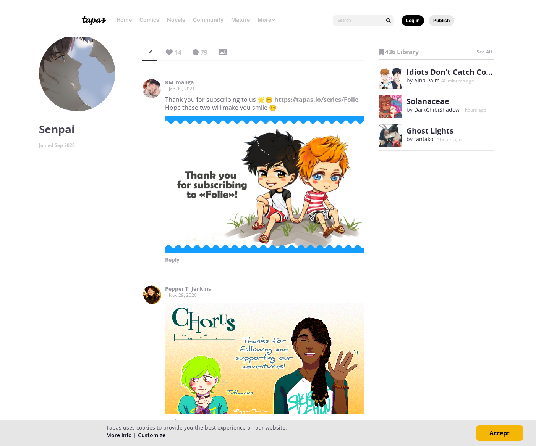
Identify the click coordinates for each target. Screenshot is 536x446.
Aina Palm (427, 80)
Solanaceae (427, 101)
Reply (172, 259)
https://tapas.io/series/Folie (316, 99)
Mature (240, 19)
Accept (499, 433)
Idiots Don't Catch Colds (451, 72)
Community (208, 19)
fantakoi (424, 139)
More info (119, 435)
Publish (441, 20)
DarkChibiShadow (437, 109)
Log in (412, 20)
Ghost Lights (429, 131)
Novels (176, 19)
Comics (149, 19)
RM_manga (179, 82)
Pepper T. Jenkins (188, 288)
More (266, 19)
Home (124, 19)
